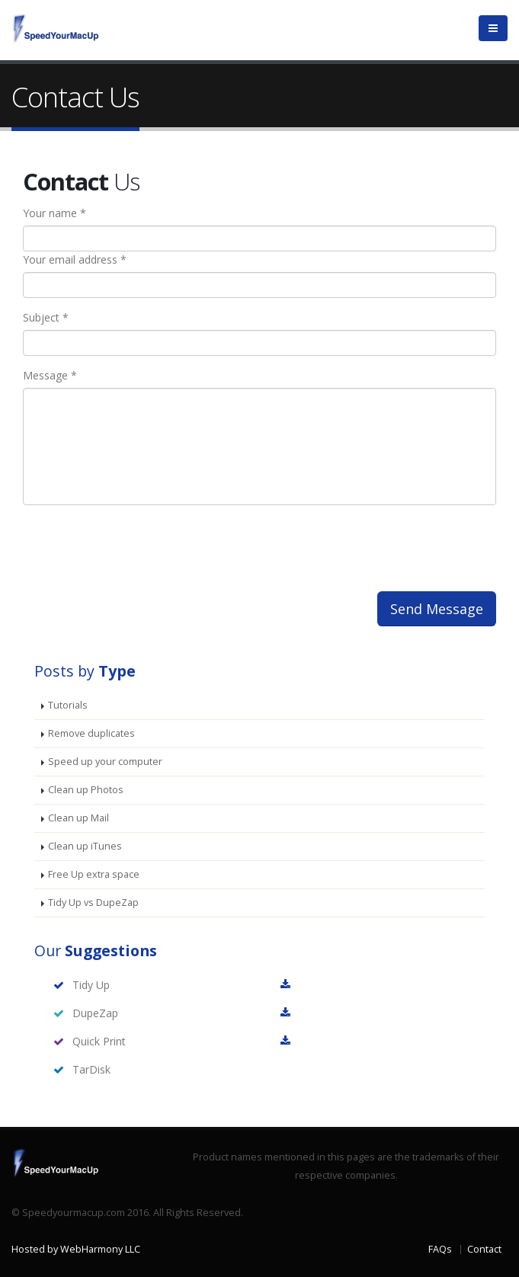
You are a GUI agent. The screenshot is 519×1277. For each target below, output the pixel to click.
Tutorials (68, 705)
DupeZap (95, 1013)
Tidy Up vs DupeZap (93, 902)
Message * (50, 375)
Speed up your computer (105, 761)
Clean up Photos (85, 789)
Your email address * (75, 259)
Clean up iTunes (85, 846)
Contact (484, 1249)
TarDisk (91, 1069)
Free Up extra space (93, 874)
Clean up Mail (78, 817)
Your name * (54, 213)
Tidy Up (91, 985)
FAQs (440, 1249)
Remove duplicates (91, 733)
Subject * (46, 317)
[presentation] (150, 546)
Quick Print (99, 1041)
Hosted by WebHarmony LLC (75, 1249)
